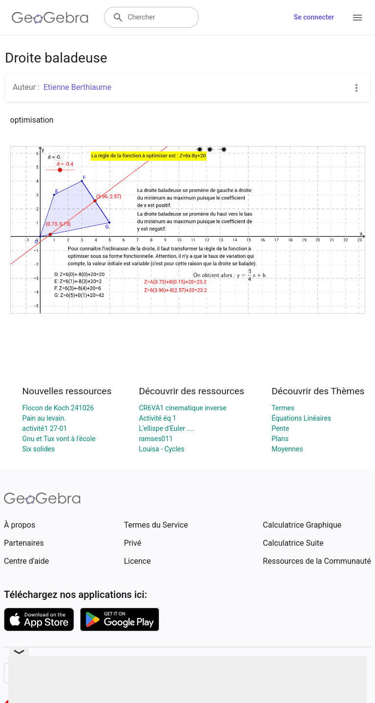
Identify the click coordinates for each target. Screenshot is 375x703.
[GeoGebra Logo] (50, 17)
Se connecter (313, 17)
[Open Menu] (357, 17)
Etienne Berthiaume (77, 87)
